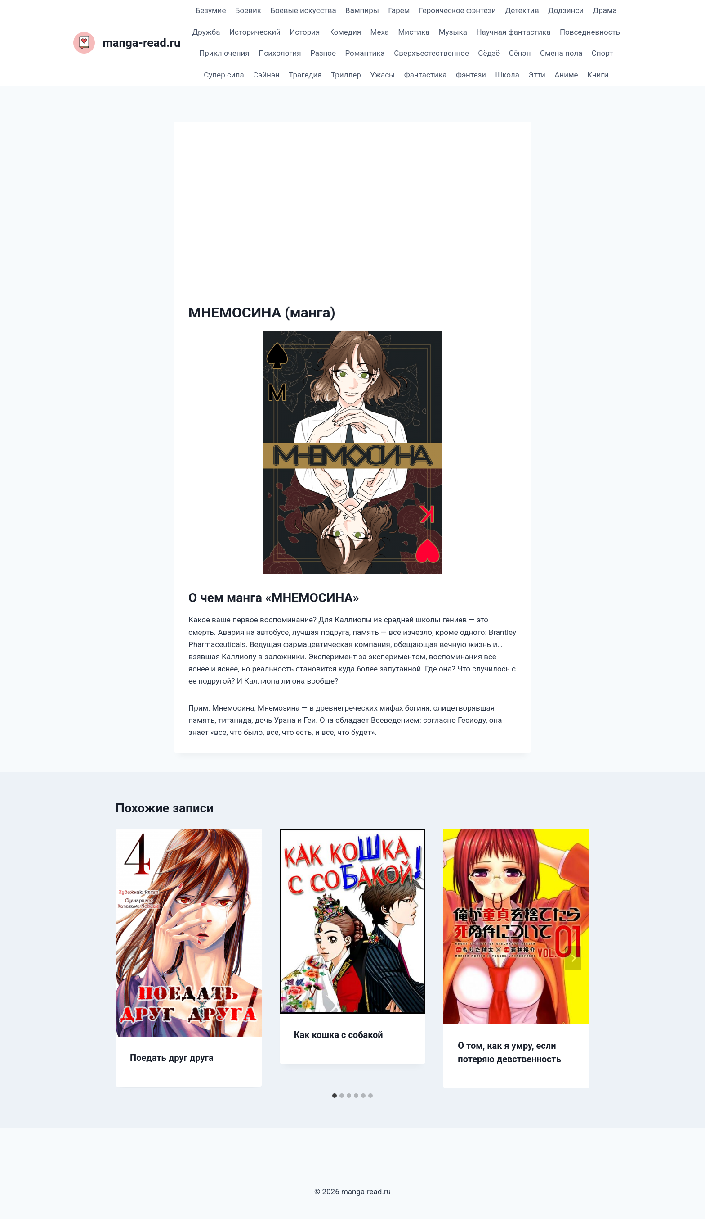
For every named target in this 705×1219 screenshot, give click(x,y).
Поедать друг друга (172, 1057)
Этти (536, 74)
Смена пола (561, 53)
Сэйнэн (266, 74)
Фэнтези (471, 74)
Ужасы (382, 74)
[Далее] (573, 958)
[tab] (334, 1095)
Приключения (224, 53)
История (305, 31)
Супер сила (224, 74)
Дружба (206, 31)
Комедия (345, 31)
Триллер (346, 74)
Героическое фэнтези (457, 10)
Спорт (602, 53)
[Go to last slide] (132, 958)
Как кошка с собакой (338, 1034)
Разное (323, 53)
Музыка (453, 31)
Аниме (566, 74)
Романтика (364, 53)
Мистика (414, 31)
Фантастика (425, 74)
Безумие (211, 10)
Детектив (522, 10)
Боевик (248, 10)
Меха (379, 31)
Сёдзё (489, 53)
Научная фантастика (513, 31)
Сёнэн (520, 53)
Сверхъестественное (431, 53)
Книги (597, 74)
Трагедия (305, 74)
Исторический (255, 31)
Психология (280, 53)
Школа (507, 74)
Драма (604, 10)
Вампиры (362, 10)
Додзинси (566, 10)
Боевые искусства (303, 10)
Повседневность (590, 31)
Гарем (399, 10)
